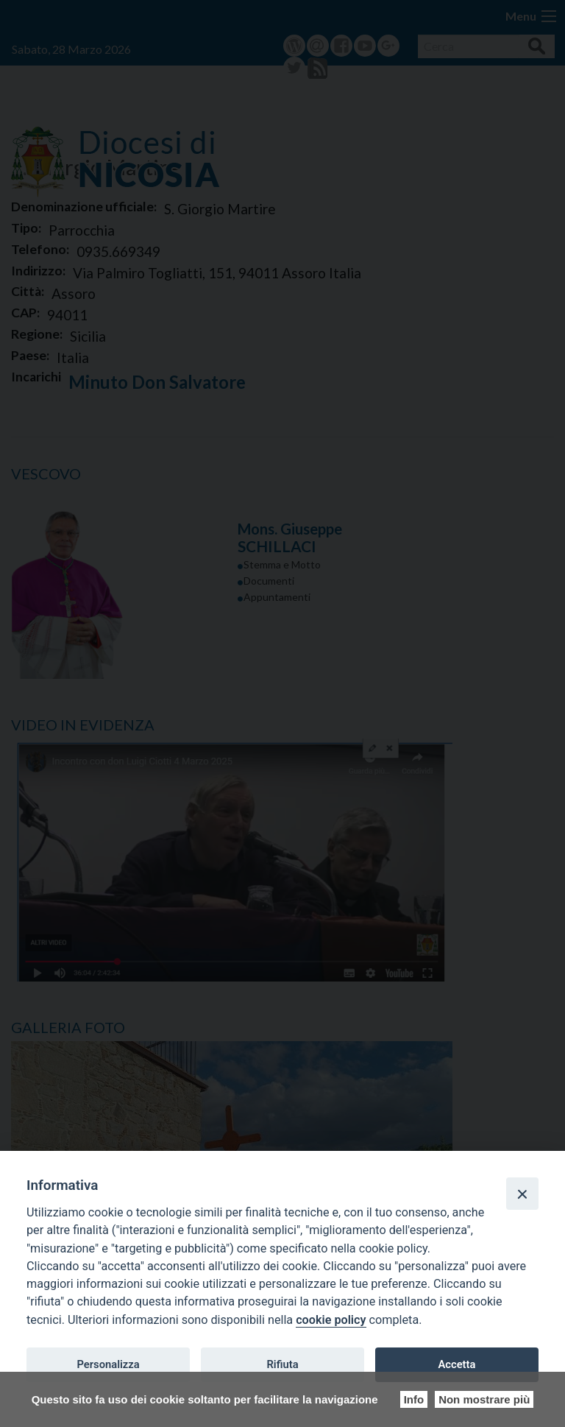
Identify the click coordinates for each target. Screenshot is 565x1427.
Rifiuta (282, 1364)
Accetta (456, 1364)
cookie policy (331, 1320)
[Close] (522, 1193)
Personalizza (108, 1364)
